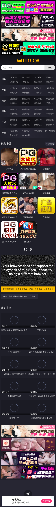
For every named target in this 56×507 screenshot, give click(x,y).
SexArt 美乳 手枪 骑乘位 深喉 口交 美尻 (19, 296)
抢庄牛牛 (50, 82)
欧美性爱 (50, 98)
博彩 (4, 79)
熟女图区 (38, 114)
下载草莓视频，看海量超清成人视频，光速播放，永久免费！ (28, 289)
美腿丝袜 (14, 114)
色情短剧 (26, 135)
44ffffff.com (28, 60)
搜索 (50, 67)
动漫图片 (50, 109)
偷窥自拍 (14, 109)
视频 (4, 89)
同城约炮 (14, 130)
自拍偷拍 (26, 88)
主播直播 (38, 92)
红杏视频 (14, 135)
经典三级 (26, 103)
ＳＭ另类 (50, 92)
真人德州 (26, 77)
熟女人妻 (14, 92)
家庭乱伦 (26, 120)
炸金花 (26, 82)
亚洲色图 (26, 109)
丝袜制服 (26, 92)
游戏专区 (50, 77)
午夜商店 (26, 130)
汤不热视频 (50, 130)
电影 (4, 100)
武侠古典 (50, 120)
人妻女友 (38, 120)
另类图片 (50, 114)
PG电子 (14, 77)
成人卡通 (38, 98)
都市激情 (14, 120)
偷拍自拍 (26, 98)
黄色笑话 (38, 124)
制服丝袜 (14, 103)
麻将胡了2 (14, 82)
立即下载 (46, 501)
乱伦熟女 (38, 103)
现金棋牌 (38, 82)
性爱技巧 (50, 124)
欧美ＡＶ (38, 88)
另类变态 (50, 103)
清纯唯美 (26, 114)
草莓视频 (38, 130)
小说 (4, 121)
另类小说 (26, 124)
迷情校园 (14, 124)
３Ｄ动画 (50, 88)
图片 (4, 111)
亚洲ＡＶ (14, 88)
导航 (4, 132)
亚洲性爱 (14, 98)
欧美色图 (38, 109)
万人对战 (38, 77)
